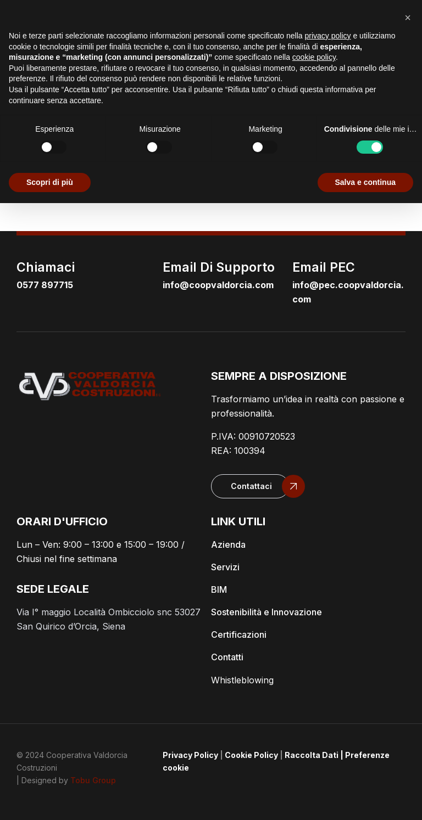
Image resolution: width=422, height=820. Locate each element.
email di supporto (219, 267)
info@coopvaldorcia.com (218, 284)
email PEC (323, 267)
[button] (250, 486)
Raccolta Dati (311, 755)
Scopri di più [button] (49, 182)
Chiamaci (45, 267)
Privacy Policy (190, 755)
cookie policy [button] (314, 57)
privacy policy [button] (328, 35)
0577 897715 (44, 284)
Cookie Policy (251, 755)
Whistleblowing (242, 680)
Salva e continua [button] (365, 182)
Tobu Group (93, 780)
